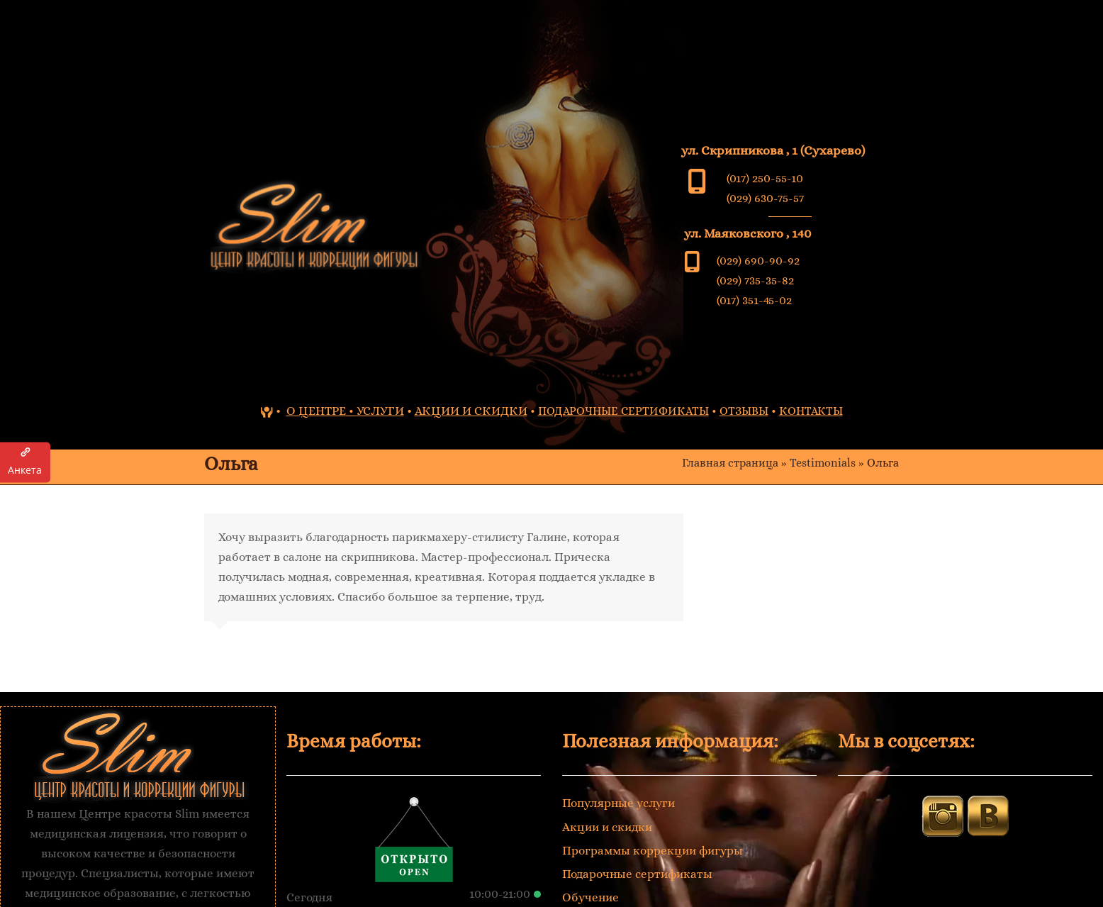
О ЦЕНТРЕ (316, 411)
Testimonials (823, 463)
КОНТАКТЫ (811, 411)
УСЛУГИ (380, 411)
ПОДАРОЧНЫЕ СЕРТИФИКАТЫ (623, 411)
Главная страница (730, 463)
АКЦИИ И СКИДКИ (471, 411)
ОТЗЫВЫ (744, 411)
